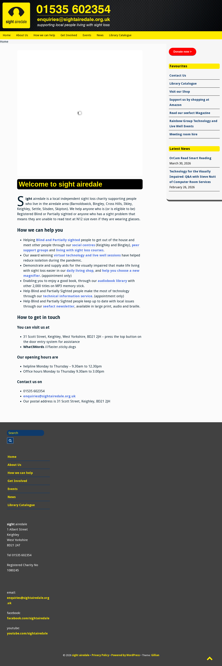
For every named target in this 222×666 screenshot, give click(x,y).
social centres (83, 245)
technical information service (67, 296)
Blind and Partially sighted (58, 240)
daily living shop (80, 271)
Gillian (155, 655)
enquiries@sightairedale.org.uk (49, 396)
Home (7, 35)
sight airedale (80, 655)
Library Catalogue (120, 35)
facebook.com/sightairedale (28, 618)
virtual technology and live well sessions (87, 255)
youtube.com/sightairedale (27, 633)
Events (87, 35)
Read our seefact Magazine (189, 113)
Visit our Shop (179, 91)
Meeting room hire (183, 134)
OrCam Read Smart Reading (190, 158)
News (100, 35)
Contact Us (177, 75)
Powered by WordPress (125, 655)
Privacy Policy (100, 655)
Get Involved (69, 35)
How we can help (44, 35)
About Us (22, 35)
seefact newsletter (58, 306)
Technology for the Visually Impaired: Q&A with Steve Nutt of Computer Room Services (192, 177)
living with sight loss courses (79, 250)
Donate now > (182, 51)
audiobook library (112, 281)
